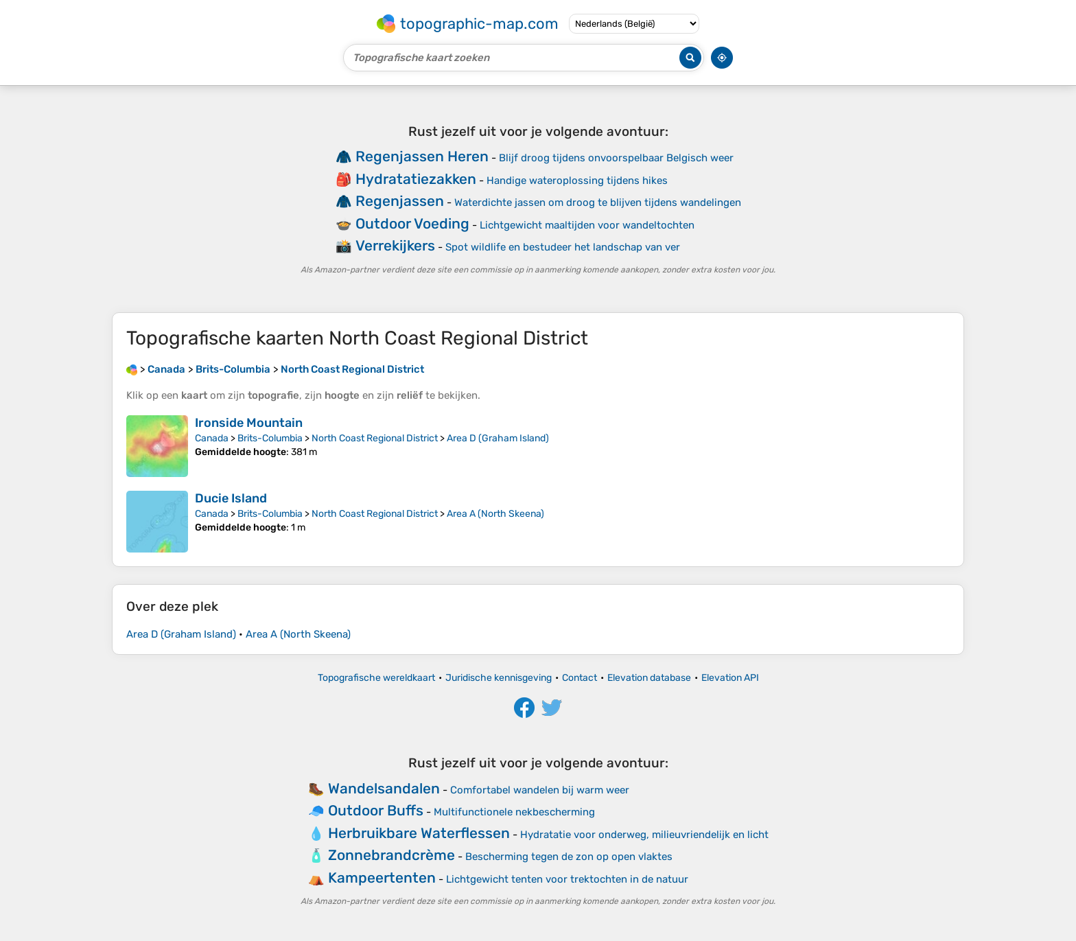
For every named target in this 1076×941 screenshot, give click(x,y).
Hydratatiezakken (415, 178)
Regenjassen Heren (422, 156)
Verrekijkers (395, 245)
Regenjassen (399, 200)
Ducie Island (231, 498)
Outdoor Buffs (375, 810)
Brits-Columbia (270, 438)
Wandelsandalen (384, 788)
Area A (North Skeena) (495, 514)
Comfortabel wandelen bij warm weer (539, 790)
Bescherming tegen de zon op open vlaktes (568, 856)
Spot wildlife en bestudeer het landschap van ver (562, 247)
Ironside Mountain (249, 422)
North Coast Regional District (375, 438)
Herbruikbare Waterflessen (419, 832)
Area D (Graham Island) (498, 438)
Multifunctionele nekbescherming (514, 812)
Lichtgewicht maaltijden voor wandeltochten (587, 225)
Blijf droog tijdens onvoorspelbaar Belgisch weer (616, 158)
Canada (212, 438)
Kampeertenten (382, 877)
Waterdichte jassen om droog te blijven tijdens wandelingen (597, 202)
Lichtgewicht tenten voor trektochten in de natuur (567, 879)
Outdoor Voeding (412, 223)
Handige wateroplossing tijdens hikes (577, 180)
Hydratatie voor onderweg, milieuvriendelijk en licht (644, 834)
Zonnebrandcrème (391, 854)
